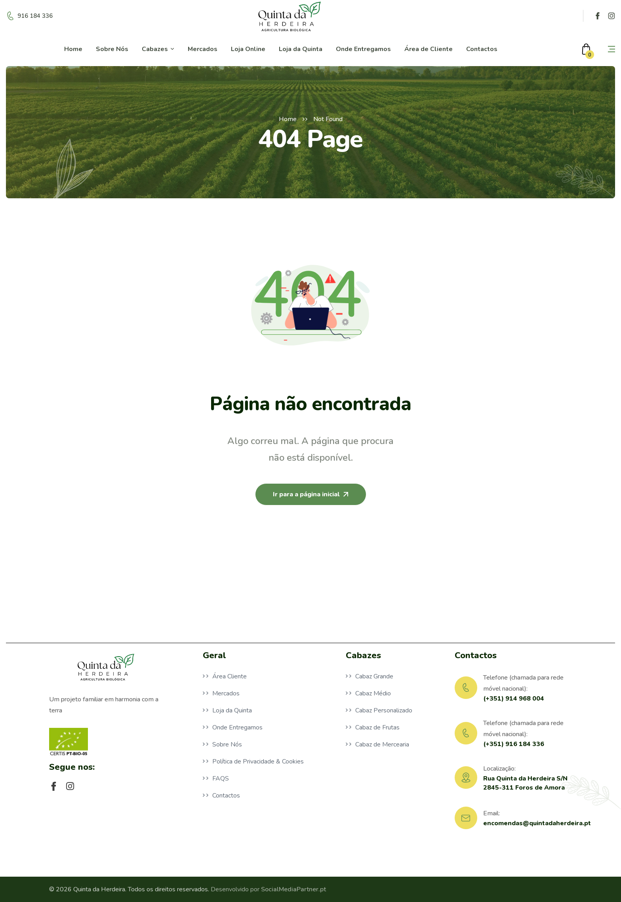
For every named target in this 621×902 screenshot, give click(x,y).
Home (288, 119)
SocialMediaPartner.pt (293, 889)
